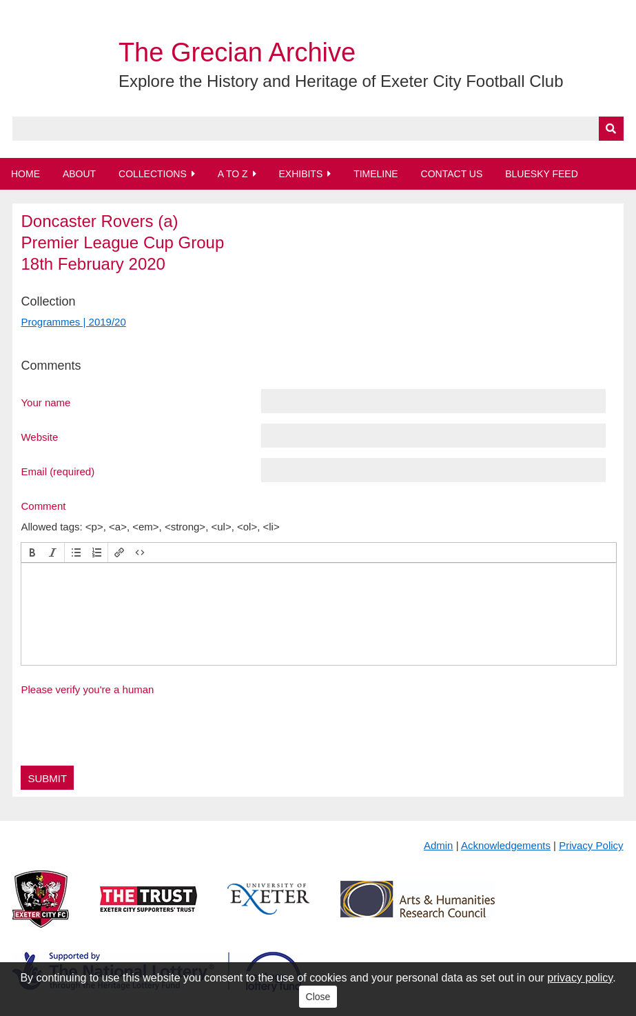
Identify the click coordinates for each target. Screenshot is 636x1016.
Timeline (375, 173)
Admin (438, 845)
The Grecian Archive (237, 52)
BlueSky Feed (541, 173)
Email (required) (57, 471)
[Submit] (611, 129)
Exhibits (300, 173)
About (79, 173)
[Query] (317, 129)
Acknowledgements (506, 845)
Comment (43, 505)
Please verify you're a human (87, 689)
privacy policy (580, 978)
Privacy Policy (591, 845)
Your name (45, 402)
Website (39, 436)
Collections (153, 173)
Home (25, 173)
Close (318, 996)
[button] (32, 552)
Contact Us (452, 173)
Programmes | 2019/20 (73, 322)
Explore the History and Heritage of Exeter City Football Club (341, 81)
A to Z (233, 173)
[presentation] (32, 552)
